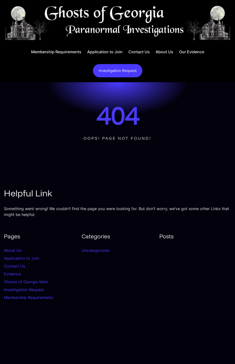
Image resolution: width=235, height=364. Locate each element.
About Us (12, 250)
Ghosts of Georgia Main (26, 281)
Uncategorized (95, 250)
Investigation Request (117, 70)
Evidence (12, 273)
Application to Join (21, 258)
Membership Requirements (28, 297)
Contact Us (14, 266)
